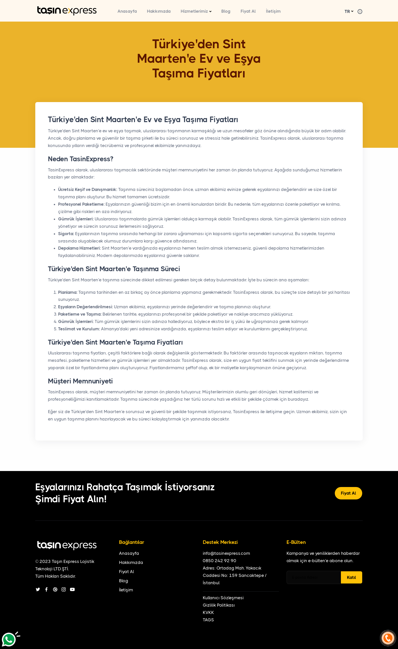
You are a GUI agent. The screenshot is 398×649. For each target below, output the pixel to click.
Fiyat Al (248, 11)
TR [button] (347, 11)
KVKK (208, 612)
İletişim (273, 11)
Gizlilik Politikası (219, 605)
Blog (225, 11)
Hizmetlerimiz (194, 11)
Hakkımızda (159, 11)
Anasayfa (127, 11)
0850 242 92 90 (219, 560)
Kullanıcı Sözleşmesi (223, 597)
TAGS (208, 619)
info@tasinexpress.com (226, 553)
